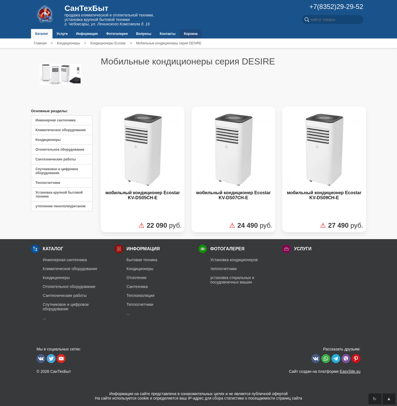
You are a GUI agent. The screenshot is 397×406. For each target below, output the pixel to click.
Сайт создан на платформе (324, 371)
